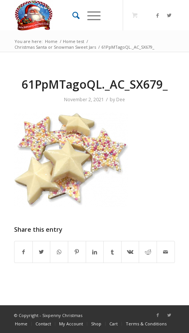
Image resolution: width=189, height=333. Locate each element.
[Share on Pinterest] (77, 252)
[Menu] (90, 15)
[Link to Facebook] (157, 15)
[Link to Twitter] (169, 15)
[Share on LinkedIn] (95, 252)
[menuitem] (72, 15)
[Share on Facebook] (23, 252)
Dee (120, 99)
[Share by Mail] (166, 252)
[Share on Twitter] (41, 252)
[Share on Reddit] (148, 252)
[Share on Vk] (130, 252)
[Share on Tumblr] (112, 252)
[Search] (72, 15)
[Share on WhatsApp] (59, 252)
